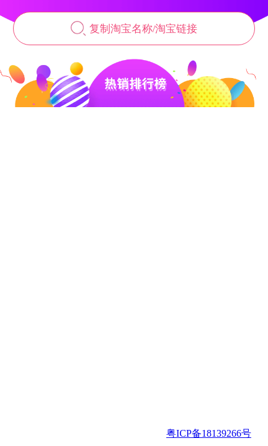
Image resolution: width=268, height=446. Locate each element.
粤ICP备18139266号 (208, 433)
